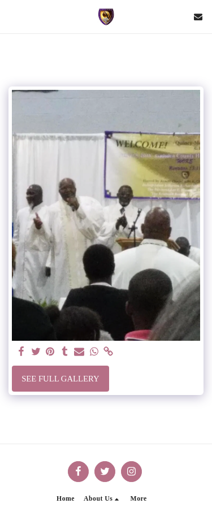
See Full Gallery (60, 378)
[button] (12, 16)
